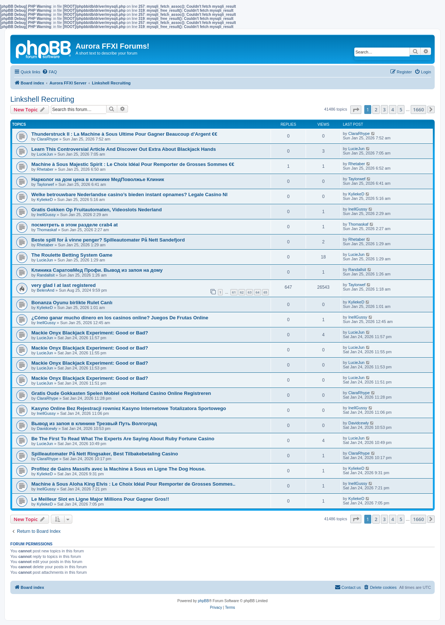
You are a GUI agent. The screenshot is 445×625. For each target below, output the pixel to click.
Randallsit (46, 275)
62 (242, 292)
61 (234, 292)
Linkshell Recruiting (42, 99)
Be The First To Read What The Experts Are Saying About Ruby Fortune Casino (122, 438)
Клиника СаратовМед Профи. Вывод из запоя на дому (97, 270)
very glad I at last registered (63, 285)
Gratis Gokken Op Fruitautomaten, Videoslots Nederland (96, 209)
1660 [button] (418, 109)
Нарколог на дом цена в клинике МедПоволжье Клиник (97, 179)
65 (265, 292)
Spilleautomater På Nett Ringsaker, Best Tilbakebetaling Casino (104, 453)
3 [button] (384, 109)
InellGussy (46, 214)
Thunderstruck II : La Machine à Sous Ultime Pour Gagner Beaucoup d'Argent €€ (124, 134)
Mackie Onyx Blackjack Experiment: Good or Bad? (89, 333)
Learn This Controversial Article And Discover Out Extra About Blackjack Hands (123, 149)
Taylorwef (45, 184)
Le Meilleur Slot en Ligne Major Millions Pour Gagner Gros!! (100, 499)
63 (249, 292)
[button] (355, 109)
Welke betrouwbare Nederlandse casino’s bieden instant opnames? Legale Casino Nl (129, 194)
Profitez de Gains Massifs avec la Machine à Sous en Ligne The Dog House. (118, 469)
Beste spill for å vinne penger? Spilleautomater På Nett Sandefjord (108, 240)
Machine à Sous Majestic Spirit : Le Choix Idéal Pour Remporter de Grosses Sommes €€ (132, 164)
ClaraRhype (47, 139)
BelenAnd (46, 290)
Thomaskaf (47, 230)
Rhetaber (45, 169)
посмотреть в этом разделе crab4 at (74, 225)
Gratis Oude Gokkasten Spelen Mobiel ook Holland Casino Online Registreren (121, 393)
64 (257, 292)
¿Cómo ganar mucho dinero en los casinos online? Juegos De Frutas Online (119, 317)
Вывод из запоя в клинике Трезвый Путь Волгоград (94, 423)
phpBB (203, 601)
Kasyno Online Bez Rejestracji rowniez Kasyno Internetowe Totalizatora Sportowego (128, 408)
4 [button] (392, 109)
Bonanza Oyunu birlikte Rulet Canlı (71, 302)
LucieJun (45, 154)
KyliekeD (45, 199)
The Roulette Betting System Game (71, 255)
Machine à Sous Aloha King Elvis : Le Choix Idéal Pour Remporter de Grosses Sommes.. (133, 484)
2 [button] (376, 109)
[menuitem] (49, 71)
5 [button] (401, 109)
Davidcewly (47, 428)
